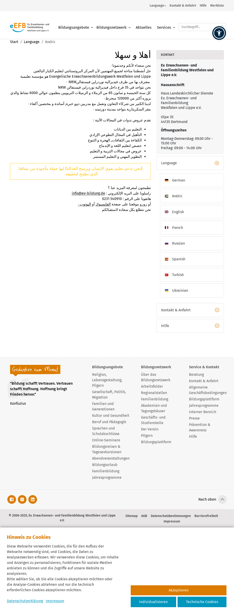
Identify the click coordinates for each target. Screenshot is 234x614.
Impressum (55, 601)
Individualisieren (153, 602)
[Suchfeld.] (202, 22)
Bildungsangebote (73, 22)
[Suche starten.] (222, 22)
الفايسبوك (103, 204)
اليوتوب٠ (84, 204)
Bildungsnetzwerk (111, 22)
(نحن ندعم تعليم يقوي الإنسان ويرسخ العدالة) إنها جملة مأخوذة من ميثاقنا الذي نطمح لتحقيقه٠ (80, 171)
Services (164, 22)
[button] (219, 33)
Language (157, 6)
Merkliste (217, 6)
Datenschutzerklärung (25, 601)
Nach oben (207, 499)
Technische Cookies (202, 602)
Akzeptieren (179, 590)
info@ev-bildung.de (88, 193)
